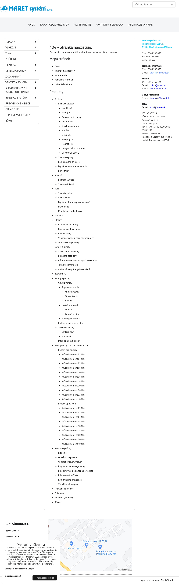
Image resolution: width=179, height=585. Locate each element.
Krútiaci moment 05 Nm (73, 363)
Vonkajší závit (71, 296)
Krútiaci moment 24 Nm (73, 390)
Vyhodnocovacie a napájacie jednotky (76, 238)
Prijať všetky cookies (45, 577)
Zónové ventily (72, 314)
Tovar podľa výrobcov (54, 24)
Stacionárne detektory (68, 251)
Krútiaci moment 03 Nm (73, 412)
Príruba (68, 300)
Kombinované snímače (69, 161)
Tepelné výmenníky (64, 497)
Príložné (66, 130)
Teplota (58, 99)
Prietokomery (64, 233)
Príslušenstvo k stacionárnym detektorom (77, 260)
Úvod (31, 24)
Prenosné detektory (67, 255)
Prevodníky (63, 170)
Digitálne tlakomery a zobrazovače (74, 202)
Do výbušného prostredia (73, 148)
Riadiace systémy (63, 448)
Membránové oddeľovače (70, 211)
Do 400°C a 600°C (70, 152)
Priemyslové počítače (68, 475)
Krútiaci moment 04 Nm (73, 358)
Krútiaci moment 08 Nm (73, 367)
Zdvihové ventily (66, 327)
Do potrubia (67, 121)
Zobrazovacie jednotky (68, 242)
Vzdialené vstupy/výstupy (70, 461)
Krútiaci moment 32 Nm (73, 394)
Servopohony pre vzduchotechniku (71, 345)
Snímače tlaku (65, 193)
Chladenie (59, 493)
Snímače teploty (66, 103)
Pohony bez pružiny (67, 349)
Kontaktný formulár (109, 24)
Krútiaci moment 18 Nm (73, 381)
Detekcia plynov (62, 246)
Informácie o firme (140, 24)
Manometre (63, 206)
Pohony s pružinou (67, 403)
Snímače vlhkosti (66, 179)
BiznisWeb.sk (167, 580)
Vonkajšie (66, 112)
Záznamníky (60, 273)
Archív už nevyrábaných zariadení (74, 269)
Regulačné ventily (70, 287)
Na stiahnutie (82, 24)
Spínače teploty (65, 157)
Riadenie (62, 452)
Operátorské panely (67, 457)
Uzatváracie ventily (71, 305)
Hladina (58, 220)
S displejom (67, 139)
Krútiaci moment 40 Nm (73, 399)
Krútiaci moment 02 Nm (73, 354)
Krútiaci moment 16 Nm (73, 376)
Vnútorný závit (71, 291)
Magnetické (67, 143)
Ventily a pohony (62, 278)
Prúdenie (59, 215)
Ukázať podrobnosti (13, 576)
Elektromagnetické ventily (70, 323)
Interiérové (67, 108)
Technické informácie (68, 264)
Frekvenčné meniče (64, 488)
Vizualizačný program (68, 484)
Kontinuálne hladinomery (70, 229)
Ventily (68, 309)
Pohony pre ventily (71, 318)
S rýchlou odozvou (70, 126)
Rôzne (58, 502)
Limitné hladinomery (68, 224)
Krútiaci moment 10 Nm (73, 372)
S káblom (66, 134)
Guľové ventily (65, 282)
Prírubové (66, 336)
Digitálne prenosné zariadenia (72, 166)
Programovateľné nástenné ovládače (75, 470)
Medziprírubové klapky (69, 340)
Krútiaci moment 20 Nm (73, 385)
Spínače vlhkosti (66, 184)
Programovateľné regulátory (71, 466)
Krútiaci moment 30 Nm (73, 439)
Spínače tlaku (64, 197)
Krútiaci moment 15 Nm (73, 430)
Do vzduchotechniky (71, 117)
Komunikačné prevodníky (70, 479)
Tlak (57, 188)
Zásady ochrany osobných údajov (19, 568)
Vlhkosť (58, 175)
